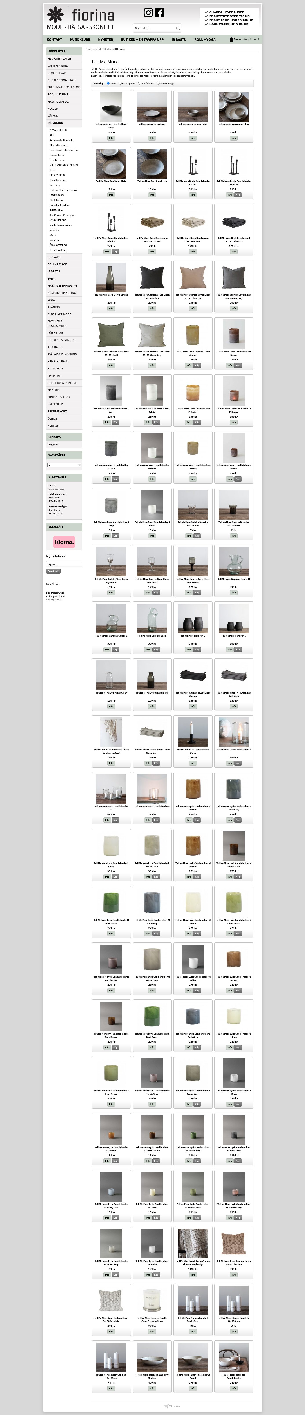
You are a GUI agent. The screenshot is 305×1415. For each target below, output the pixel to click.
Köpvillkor (53, 583)
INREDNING (55, 123)
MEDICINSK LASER (59, 59)
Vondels (54, 230)
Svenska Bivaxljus (59, 205)
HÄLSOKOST (55, 368)
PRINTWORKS (57, 175)
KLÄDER (53, 109)
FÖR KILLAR (55, 333)
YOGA (51, 300)
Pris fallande (147, 83)
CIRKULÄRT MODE (59, 314)
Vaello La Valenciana (61, 225)
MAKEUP (53, 390)
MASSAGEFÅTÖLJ (59, 101)
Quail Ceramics (58, 180)
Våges (53, 235)
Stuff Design (56, 200)
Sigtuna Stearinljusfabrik (63, 190)
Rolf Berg (55, 185)
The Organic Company (62, 215)
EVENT (52, 278)
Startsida (90, 48)
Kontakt (54, 39)
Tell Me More (57, 210)
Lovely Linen (57, 160)
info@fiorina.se (56, 488)
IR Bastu (179, 39)
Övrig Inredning (58, 250)
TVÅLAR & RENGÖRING (62, 354)
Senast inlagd (167, 83)
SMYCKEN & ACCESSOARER (57, 323)
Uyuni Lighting (58, 219)
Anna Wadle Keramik (61, 140)
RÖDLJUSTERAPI (58, 94)
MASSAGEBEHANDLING (62, 285)
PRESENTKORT (57, 411)
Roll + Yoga (205, 39)
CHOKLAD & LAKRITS (61, 340)
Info (111, 137)
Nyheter (105, 39)
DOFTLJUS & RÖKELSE (62, 383)
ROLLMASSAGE (57, 264)
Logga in (53, 444)
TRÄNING (54, 307)
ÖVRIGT (53, 419)
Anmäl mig (53, 571)
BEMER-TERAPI (57, 73)
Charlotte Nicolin (59, 144)
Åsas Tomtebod (58, 244)
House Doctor (57, 155)
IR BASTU (54, 271)
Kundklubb (80, 39)
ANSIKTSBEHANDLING (62, 293)
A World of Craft (58, 130)
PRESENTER (55, 404)
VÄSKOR (53, 116)
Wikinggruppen (54, 599)
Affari (53, 135)
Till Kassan (172, 1406)
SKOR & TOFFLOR (59, 397)
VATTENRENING (58, 66)
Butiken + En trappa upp (142, 39)
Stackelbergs (57, 194)
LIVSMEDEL (55, 376)
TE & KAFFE (55, 347)
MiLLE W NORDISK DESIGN (64, 165)
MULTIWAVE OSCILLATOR (64, 87)
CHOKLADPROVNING (61, 80)
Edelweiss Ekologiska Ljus (64, 150)
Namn (113, 83)
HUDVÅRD (54, 257)
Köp (238, 194)
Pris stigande (128, 83)
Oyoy (53, 169)
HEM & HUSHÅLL (58, 361)
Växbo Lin (55, 240)
